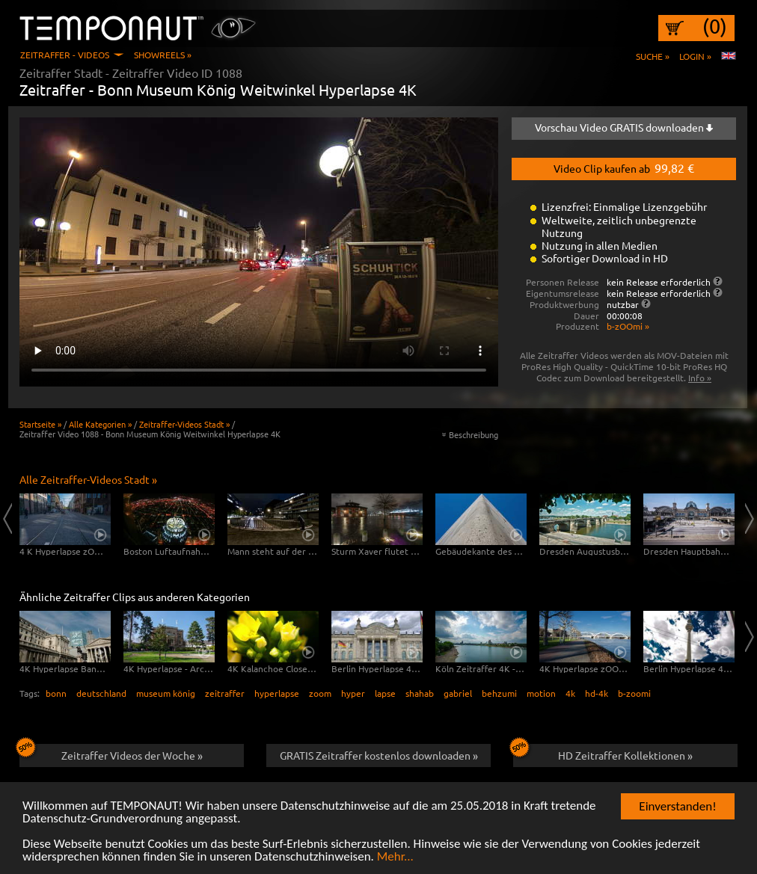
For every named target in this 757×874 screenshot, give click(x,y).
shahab (419, 693)
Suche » (652, 56)
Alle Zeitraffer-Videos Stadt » (88, 479)
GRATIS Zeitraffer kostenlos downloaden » (379, 755)
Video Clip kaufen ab (624, 167)
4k (570, 693)
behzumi (499, 693)
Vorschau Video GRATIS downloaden (624, 127)
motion (541, 693)
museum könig (165, 693)
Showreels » (162, 55)
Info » (699, 378)
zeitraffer (225, 693)
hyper (353, 693)
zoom (320, 693)
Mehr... (395, 857)
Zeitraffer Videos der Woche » (111, 753)
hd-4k (596, 693)
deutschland (101, 693)
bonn (56, 693)
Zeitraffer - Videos (64, 55)
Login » (695, 56)
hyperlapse (276, 693)
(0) (714, 26)
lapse (385, 693)
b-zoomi (634, 693)
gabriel (458, 693)
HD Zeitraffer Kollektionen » (603, 753)
